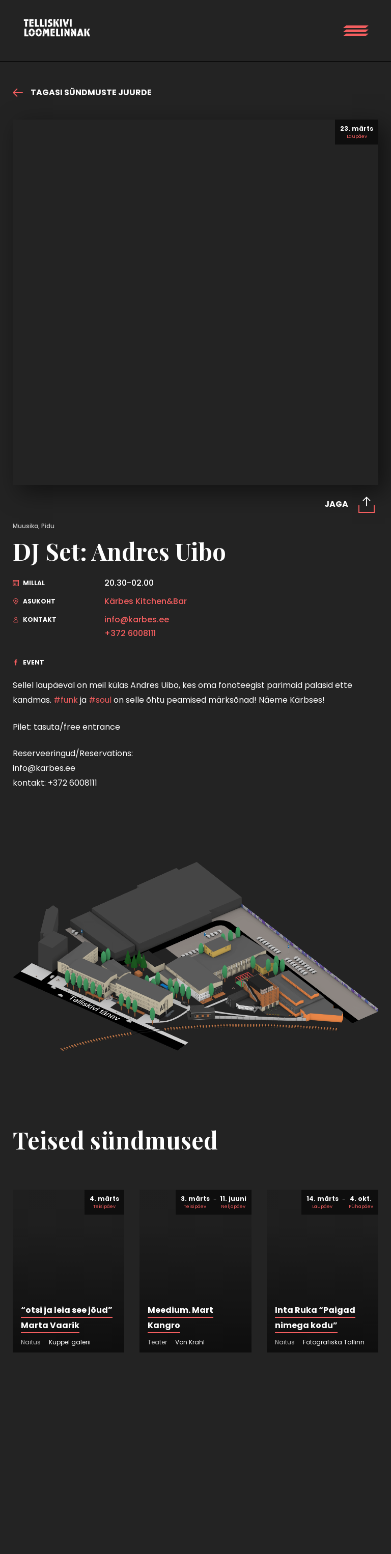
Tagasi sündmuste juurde (82, 92)
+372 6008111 (130, 633)
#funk (65, 700)
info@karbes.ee (136, 619)
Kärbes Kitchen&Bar (145, 601)
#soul (100, 700)
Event (28, 662)
